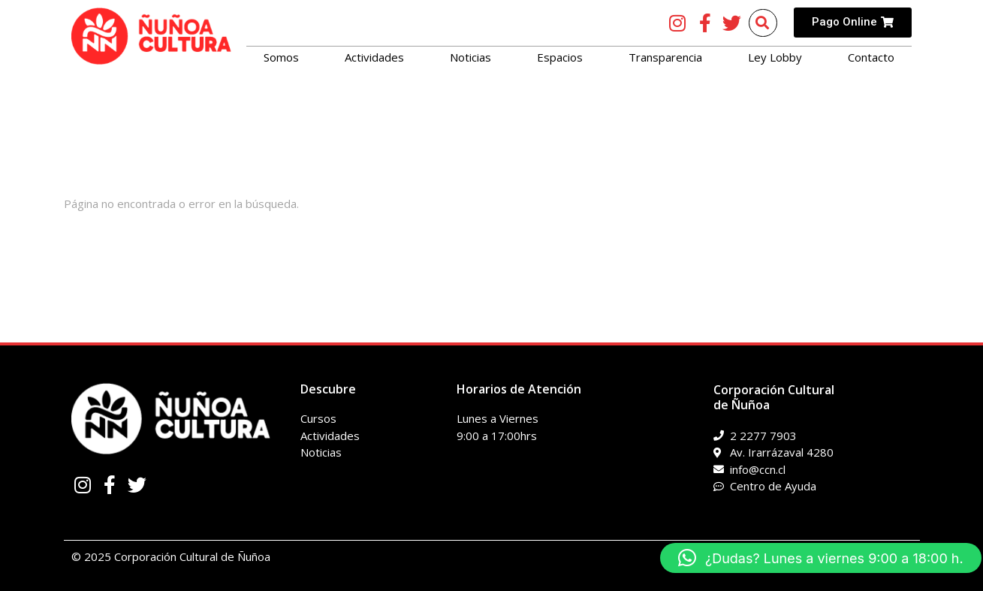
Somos (281, 57)
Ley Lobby (775, 57)
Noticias (470, 57)
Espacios (560, 57)
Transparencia (665, 57)
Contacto (871, 57)
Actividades (374, 57)
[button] (820, 558)
